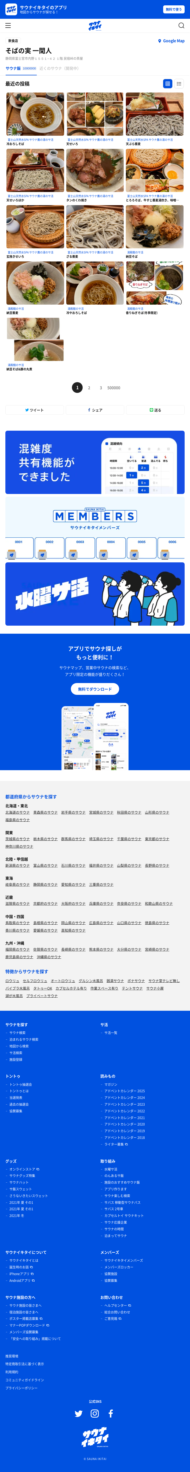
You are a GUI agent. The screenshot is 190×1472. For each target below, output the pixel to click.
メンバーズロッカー (118, 1267)
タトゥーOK (42, 988)
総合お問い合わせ (117, 1312)
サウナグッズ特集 (22, 1175)
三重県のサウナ (101, 884)
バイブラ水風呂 (17, 988)
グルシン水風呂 (91, 980)
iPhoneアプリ (19, 1273)
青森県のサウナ (45, 812)
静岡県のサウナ (45, 884)
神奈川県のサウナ (19, 846)
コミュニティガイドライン (24, 1380)
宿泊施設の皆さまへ (23, 1312)
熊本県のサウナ (101, 949)
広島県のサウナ (101, 922)
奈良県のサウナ (129, 903)
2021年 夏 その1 (21, 1202)
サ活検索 (15, 1052)
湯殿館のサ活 (135, 252)
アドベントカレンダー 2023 (124, 1104)
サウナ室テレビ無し (164, 980)
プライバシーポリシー (21, 1388)
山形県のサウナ (157, 812)
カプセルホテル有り (71, 988)
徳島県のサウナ (157, 922)
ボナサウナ (136, 980)
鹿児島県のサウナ (19, 956)
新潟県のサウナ (17, 865)
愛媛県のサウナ (45, 930)
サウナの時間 (114, 1229)
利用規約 (11, 1372)
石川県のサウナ (73, 865)
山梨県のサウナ (129, 865)
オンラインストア (22, 1169)
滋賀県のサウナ (17, 903)
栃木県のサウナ (45, 838)
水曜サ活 (110, 1169)
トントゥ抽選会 (20, 1084)
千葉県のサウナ (129, 838)
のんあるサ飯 (114, 1175)
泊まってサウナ (115, 1235)
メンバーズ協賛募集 (23, 1332)
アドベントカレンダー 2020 (124, 1124)
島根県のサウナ (45, 922)
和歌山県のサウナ (159, 903)
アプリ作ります (115, 1189)
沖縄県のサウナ (49, 956)
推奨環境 (11, 1356)
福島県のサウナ (17, 819)
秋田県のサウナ (129, 812)
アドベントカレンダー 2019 (124, 1130)
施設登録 (15, 1059)
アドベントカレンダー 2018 (124, 1137)
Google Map (174, 40)
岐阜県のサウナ (17, 884)
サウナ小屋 (155, 988)
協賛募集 (15, 1111)
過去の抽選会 (19, 1104)
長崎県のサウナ (73, 949)
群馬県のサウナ (73, 838)
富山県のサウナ (45, 865)
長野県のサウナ (157, 865)
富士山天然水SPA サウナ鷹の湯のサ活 (30, 140)
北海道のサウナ (17, 812)
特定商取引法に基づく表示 (24, 1364)
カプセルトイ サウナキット (124, 1215)
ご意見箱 (110, 1318)
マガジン (110, 1084)
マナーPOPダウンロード (27, 1325)
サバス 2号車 (113, 1209)
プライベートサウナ (42, 995)
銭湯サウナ (115, 980)
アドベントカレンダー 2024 (124, 1097)
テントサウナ (132, 988)
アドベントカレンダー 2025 (124, 1091)
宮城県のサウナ (101, 812)
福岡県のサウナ (17, 949)
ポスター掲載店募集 (23, 1318)
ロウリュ (12, 980)
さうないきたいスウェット (28, 1195)
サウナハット (19, 1182)
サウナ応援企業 (115, 1222)
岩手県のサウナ (73, 812)
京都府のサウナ (45, 903)
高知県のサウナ (73, 930)
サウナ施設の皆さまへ (25, 1305)
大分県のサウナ (129, 949)
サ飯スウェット (20, 1189)
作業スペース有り (104, 988)
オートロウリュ (63, 980)
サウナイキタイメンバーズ (123, 1260)
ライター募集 (114, 1144)
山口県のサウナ (129, 922)
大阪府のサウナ (73, 903)
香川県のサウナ (17, 930)
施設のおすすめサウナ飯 (122, 1182)
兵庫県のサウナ (101, 903)
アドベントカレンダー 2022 (124, 1111)
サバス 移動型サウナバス (122, 1202)
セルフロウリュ (35, 980)
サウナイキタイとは (23, 1260)
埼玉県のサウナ (101, 838)
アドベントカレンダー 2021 (124, 1117)
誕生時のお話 (19, 1267)
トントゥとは (19, 1091)
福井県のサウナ (101, 865)
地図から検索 (19, 1046)
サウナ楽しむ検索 (117, 1195)
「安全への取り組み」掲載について (35, 1338)
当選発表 (15, 1097)
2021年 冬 (16, 1215)
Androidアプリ (20, 1280)
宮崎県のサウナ (157, 949)
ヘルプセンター (115, 1305)
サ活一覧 (110, 1032)
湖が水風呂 (14, 995)
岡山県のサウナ (73, 922)
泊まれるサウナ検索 (23, 1039)
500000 (112, 387)
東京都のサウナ (157, 838)
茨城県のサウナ (17, 838)
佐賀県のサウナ (45, 949)
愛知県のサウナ (73, 884)
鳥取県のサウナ (17, 922)
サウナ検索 (17, 1032)
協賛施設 (110, 1273)
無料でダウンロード (95, 689)
